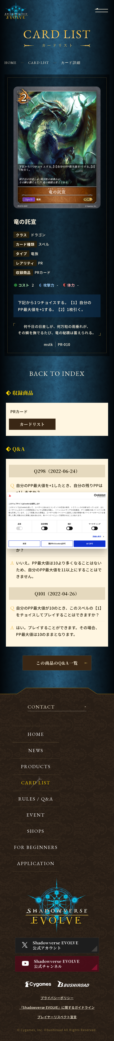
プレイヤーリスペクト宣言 (57, 1017)
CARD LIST (38, 62)
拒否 (24, 544)
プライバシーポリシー (57, 998)
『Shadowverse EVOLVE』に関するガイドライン (57, 1007)
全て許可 (89, 544)
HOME (10, 62)
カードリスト (32, 424)
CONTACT (41, 707)
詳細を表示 (97, 536)
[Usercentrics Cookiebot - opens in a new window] (95, 495)
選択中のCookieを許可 (57, 544)
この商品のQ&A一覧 (57, 663)
